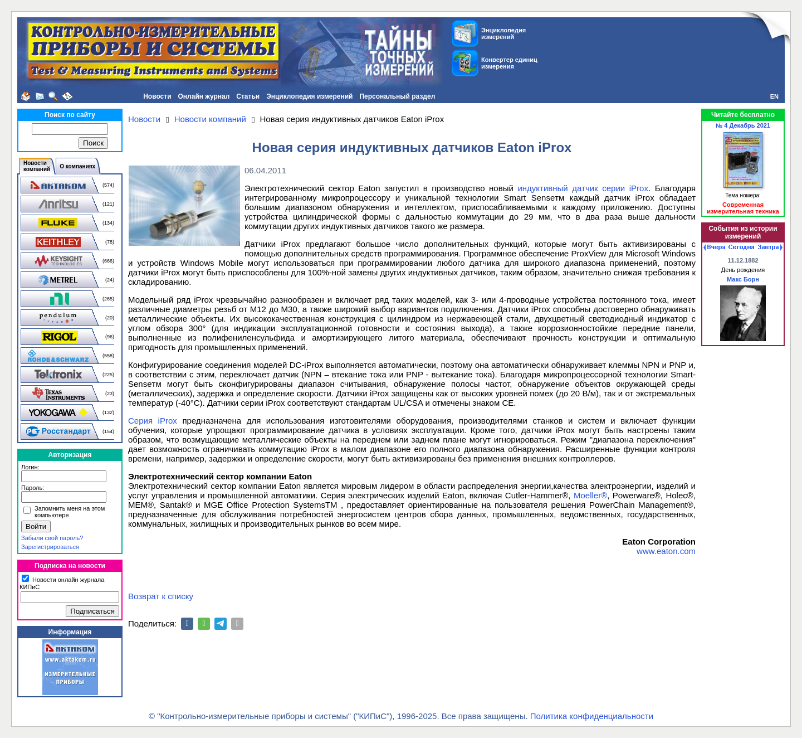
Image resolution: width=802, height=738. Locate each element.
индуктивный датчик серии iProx (582, 188)
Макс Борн (743, 279)
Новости (157, 96)
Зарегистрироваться (50, 546)
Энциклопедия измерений (309, 96)
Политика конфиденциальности (591, 716)
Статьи (248, 96)
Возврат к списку (160, 596)
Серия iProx (152, 420)
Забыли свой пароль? (52, 538)
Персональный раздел (397, 96)
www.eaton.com (666, 551)
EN (774, 96)
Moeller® (590, 495)
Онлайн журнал (204, 96)
